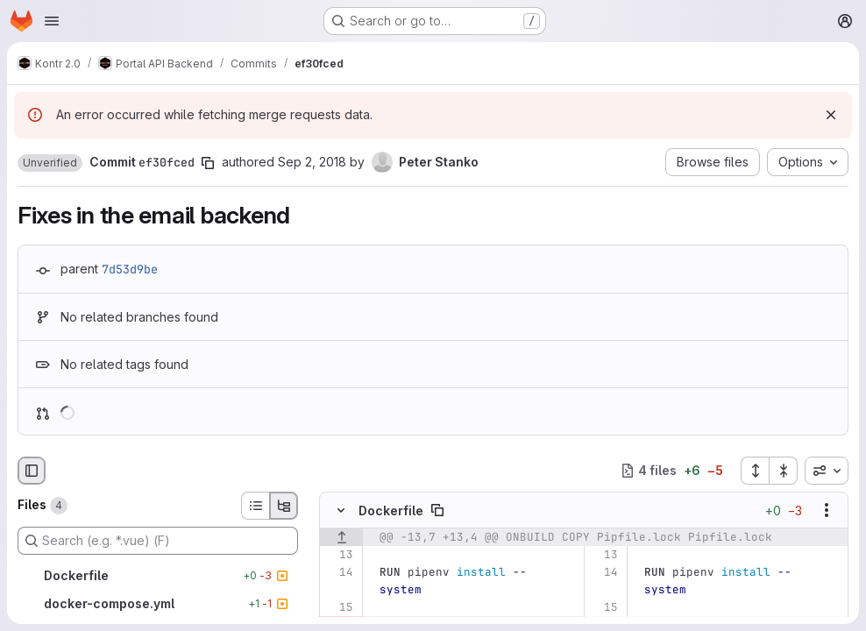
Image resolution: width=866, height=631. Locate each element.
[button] (50, 163)
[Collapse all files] (784, 471)
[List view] (255, 506)
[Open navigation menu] (52, 21)
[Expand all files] (755, 471)
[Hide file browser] (32, 471)
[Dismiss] (830, 114)
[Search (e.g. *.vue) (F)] (158, 541)
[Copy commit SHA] (207, 163)
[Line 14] (338, 572)
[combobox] (826, 471)
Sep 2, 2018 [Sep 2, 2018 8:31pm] (312, 161)
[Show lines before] (341, 537)
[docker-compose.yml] (157, 604)
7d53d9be (130, 269)
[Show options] (826, 510)
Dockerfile (390, 509)
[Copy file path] (437, 510)
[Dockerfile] (157, 576)
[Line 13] (338, 555)
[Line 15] (338, 607)
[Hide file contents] (340, 510)
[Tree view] (284, 506)
